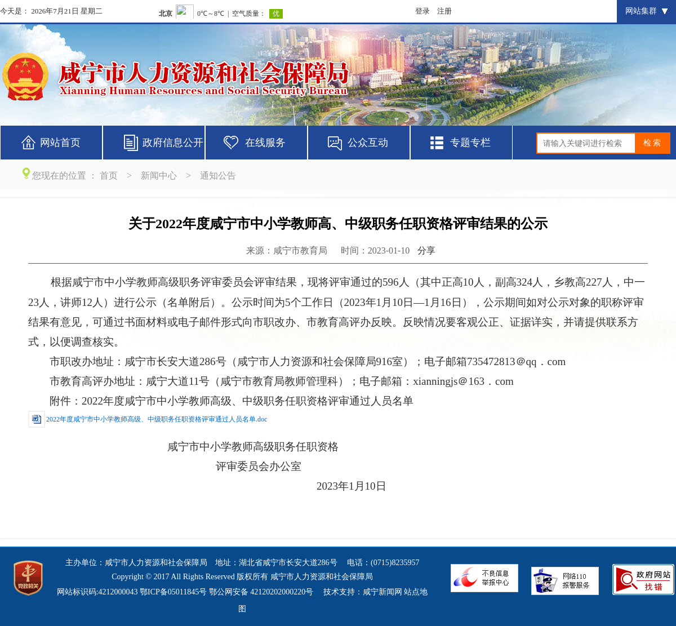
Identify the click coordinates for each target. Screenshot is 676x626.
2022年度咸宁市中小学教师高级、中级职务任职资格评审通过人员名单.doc (156, 419)
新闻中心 (159, 175)
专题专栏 (470, 142)
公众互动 (368, 142)
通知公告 (218, 175)
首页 (109, 175)
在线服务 (265, 142)
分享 (426, 250)
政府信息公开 (173, 142)
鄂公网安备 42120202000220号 (261, 592)
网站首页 (60, 142)
